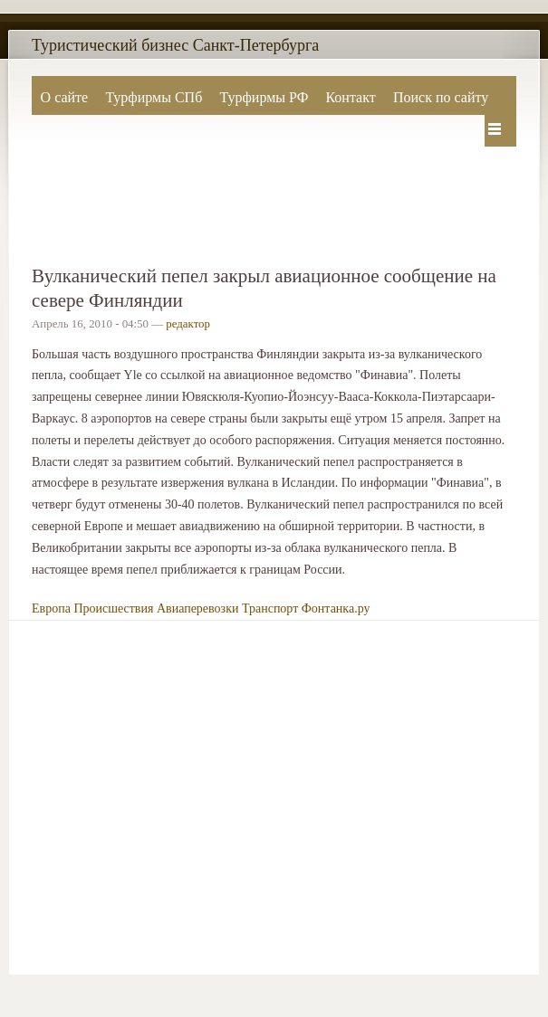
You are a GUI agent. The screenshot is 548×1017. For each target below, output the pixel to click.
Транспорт (270, 608)
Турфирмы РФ (263, 97)
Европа (51, 608)
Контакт (350, 97)
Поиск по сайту (440, 97)
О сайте (65, 97)
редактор (188, 324)
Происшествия (113, 608)
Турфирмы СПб (153, 97)
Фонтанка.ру (336, 608)
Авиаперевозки (198, 608)
